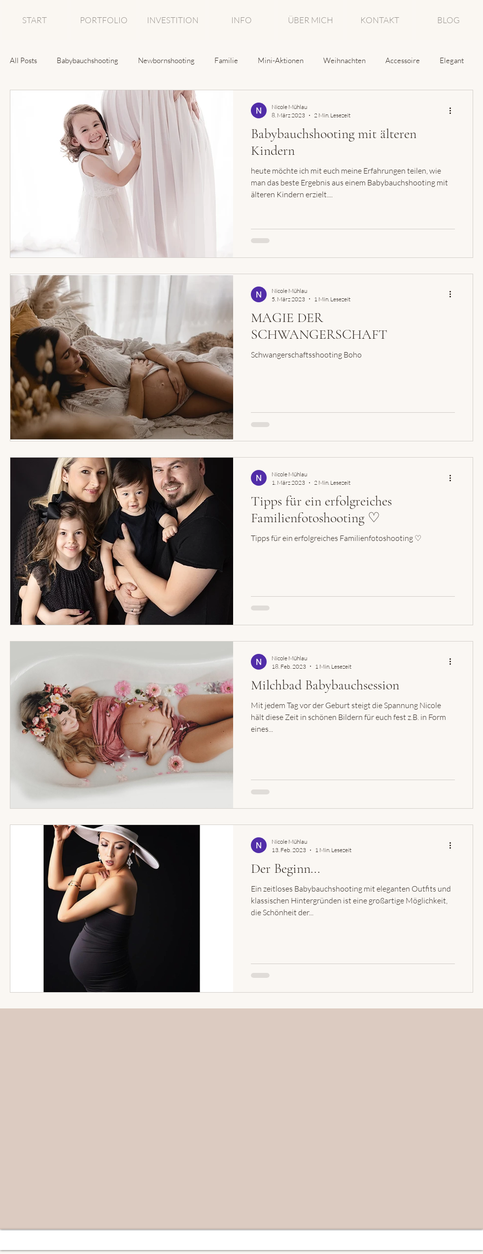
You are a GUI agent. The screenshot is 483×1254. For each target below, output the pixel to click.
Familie (226, 60)
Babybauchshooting (87, 60)
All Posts (23, 60)
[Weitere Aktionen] (453, 110)
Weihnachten (344, 60)
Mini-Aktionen (281, 60)
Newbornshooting (166, 60)
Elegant (452, 60)
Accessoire (402, 60)
